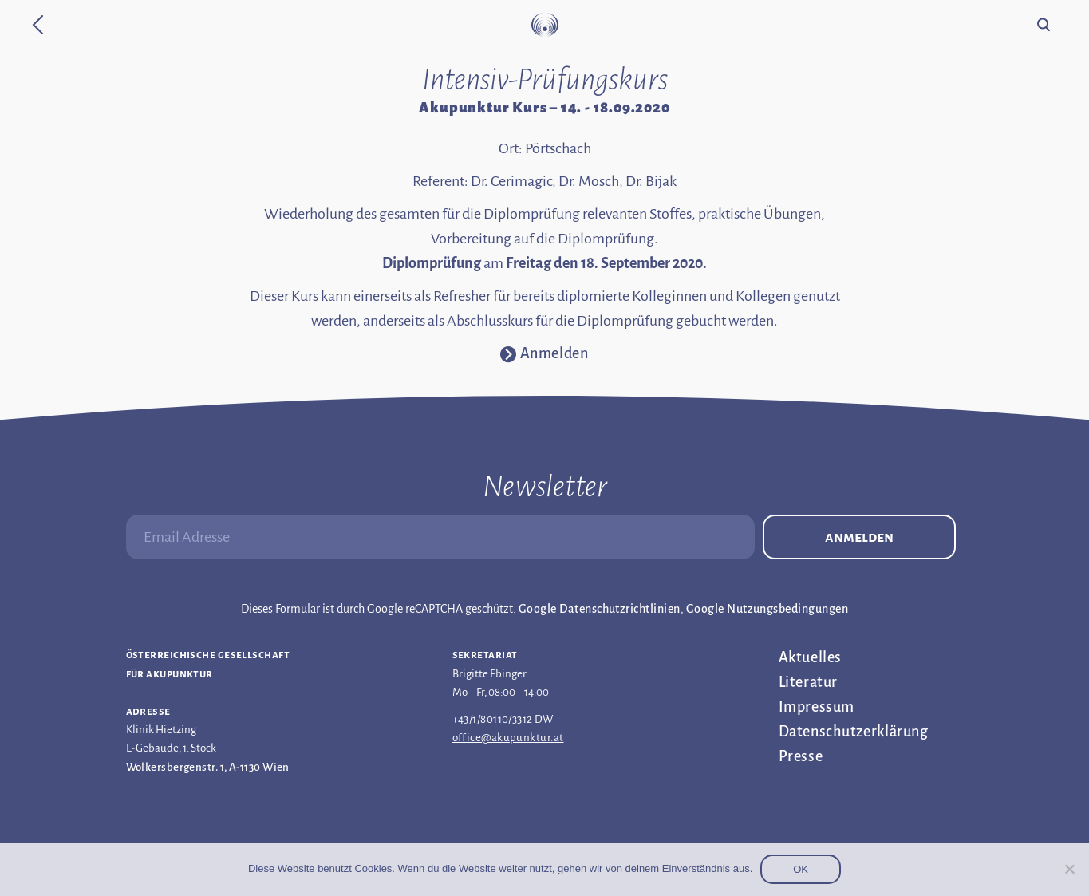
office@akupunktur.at (508, 738)
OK (800, 869)
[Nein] (1069, 869)
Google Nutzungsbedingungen (767, 608)
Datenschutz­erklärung (854, 732)
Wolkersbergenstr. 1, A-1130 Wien (208, 767)
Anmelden (859, 537)
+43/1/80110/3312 (492, 719)
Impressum (816, 707)
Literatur (808, 682)
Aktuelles (810, 657)
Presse (801, 756)
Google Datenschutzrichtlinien (600, 608)
